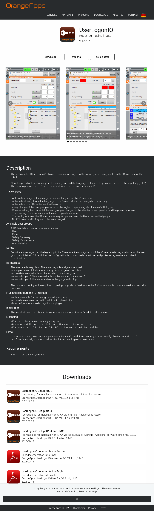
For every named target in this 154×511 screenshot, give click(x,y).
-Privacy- (93, 491)
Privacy (92, 507)
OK (77, 499)
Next (143, 103)
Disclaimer (79, 507)
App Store (68, 15)
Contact (133, 15)
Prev (10, 103)
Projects (83, 15)
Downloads (101, 15)
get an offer (102, 56)
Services (52, 15)
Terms (102, 507)
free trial (76, 56)
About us (118, 15)
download (51, 56)
